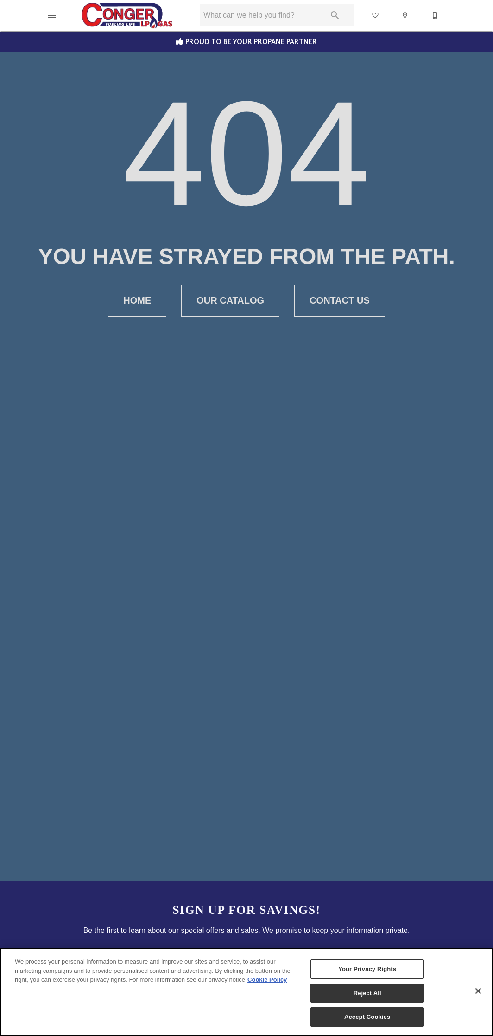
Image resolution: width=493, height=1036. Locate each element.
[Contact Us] (436, 15)
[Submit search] (335, 15)
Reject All (367, 993)
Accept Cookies (367, 1016)
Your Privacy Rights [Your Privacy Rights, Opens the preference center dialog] (367, 968)
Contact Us (340, 300)
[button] (51, 15)
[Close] (478, 991)
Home (137, 300)
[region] (246, 992)
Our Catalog (230, 300)
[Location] (405, 15)
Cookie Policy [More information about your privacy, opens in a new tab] (267, 979)
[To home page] (127, 15)
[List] (376, 15)
